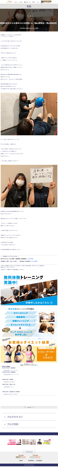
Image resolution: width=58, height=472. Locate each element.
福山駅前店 (31, 460)
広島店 (21, 460)
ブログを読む (30, 258)
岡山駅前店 (39, 460)
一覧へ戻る (29, 407)
